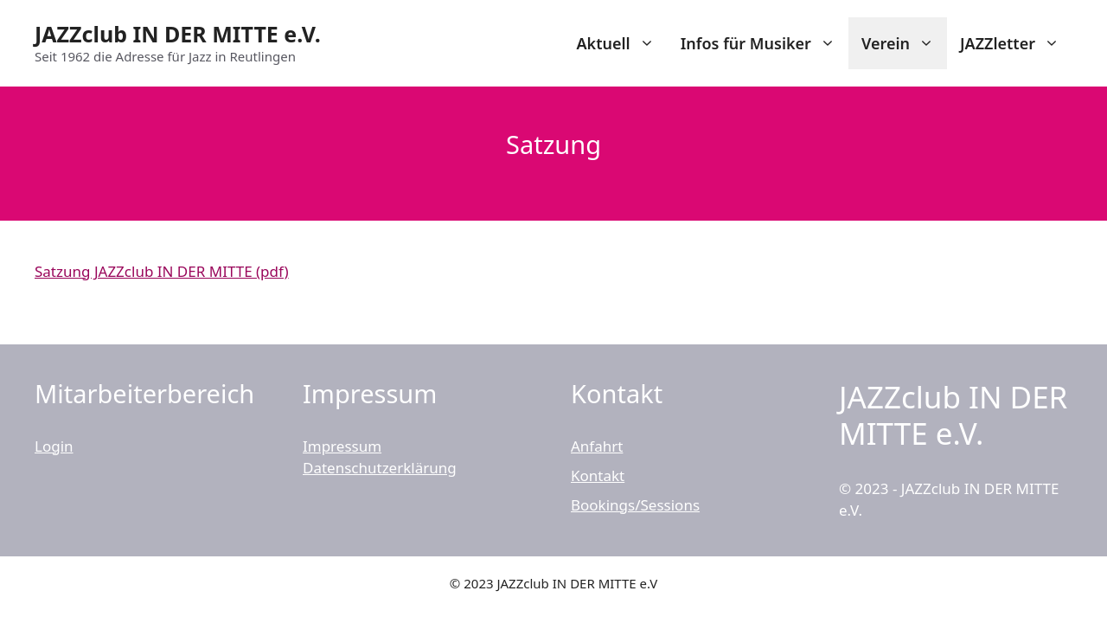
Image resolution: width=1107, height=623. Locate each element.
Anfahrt (597, 446)
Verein (904, 43)
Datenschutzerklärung (380, 468)
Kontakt (597, 475)
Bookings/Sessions (635, 505)
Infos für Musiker (764, 43)
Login (54, 446)
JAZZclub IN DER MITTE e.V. (178, 33)
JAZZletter (1016, 43)
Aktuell (621, 43)
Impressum (342, 446)
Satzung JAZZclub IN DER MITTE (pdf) (162, 271)
